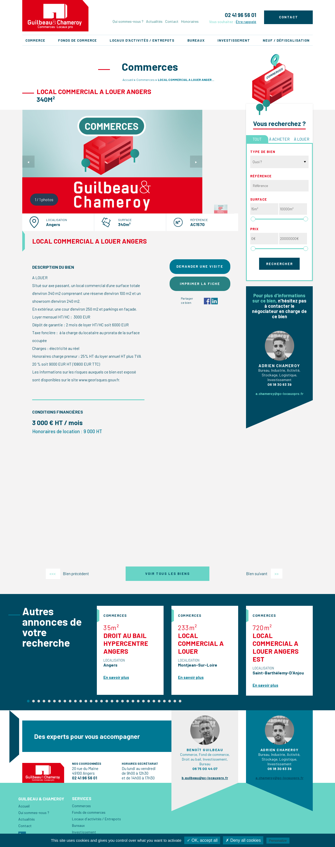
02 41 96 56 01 (240, 15)
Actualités (154, 21)
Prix (254, 229)
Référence (261, 176)
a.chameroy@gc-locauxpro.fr (279, 394)
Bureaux (196, 40)
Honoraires (190, 21)
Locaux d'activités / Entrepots (142, 40)
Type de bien (262, 152)
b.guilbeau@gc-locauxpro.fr (205, 778)
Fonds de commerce (77, 40)
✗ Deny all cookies (243, 840)
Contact (171, 21)
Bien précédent (67, 573)
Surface (258, 199)
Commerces (145, 79)
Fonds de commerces (88, 812)
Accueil (127, 79)
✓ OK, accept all (202, 840)
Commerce (35, 40)
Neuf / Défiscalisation (286, 40)
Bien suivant (264, 573)
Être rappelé (246, 21)
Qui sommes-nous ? (128, 21)
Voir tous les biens (167, 573)
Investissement (233, 40)
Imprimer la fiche (200, 284)
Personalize (278, 841)
